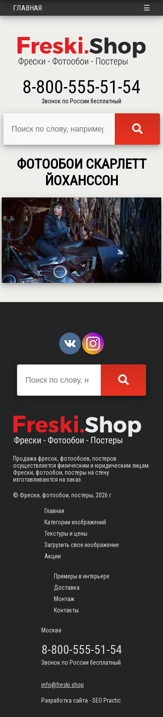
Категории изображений (75, 522)
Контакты (66, 610)
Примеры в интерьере (82, 576)
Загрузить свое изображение (81, 544)
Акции (52, 556)
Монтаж (64, 598)
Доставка (67, 587)
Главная (27, 7)
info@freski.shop (62, 684)
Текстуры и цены (65, 533)
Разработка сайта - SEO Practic (81, 700)
